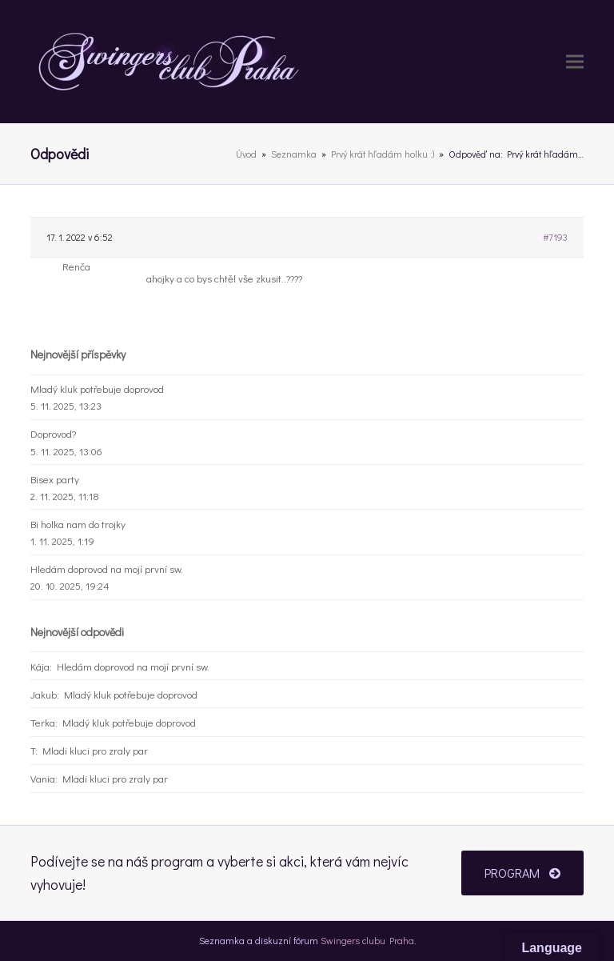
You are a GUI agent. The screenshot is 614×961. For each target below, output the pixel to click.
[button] (575, 62)
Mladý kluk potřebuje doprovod (97, 388)
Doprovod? (53, 433)
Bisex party (54, 479)
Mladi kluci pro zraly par (95, 750)
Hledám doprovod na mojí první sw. (106, 568)
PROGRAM (522, 872)
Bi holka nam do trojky (78, 524)
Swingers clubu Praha (367, 940)
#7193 (555, 236)
